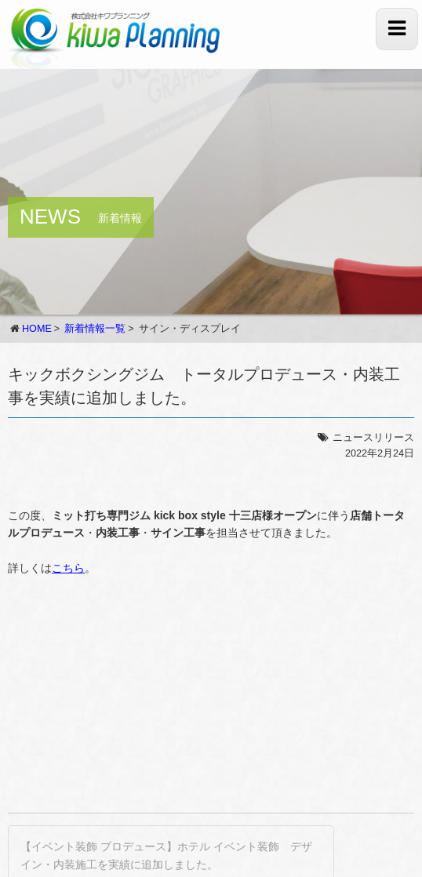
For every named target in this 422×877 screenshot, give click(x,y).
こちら (68, 568)
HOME (37, 328)
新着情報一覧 (95, 328)
